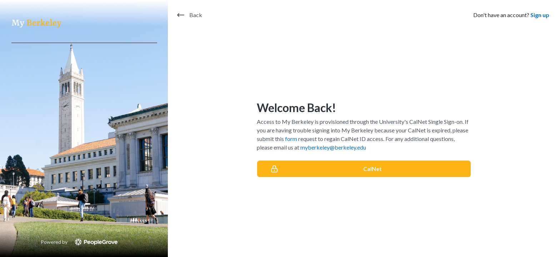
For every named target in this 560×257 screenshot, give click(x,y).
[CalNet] (364, 168)
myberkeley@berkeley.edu (333, 147)
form (291, 138)
